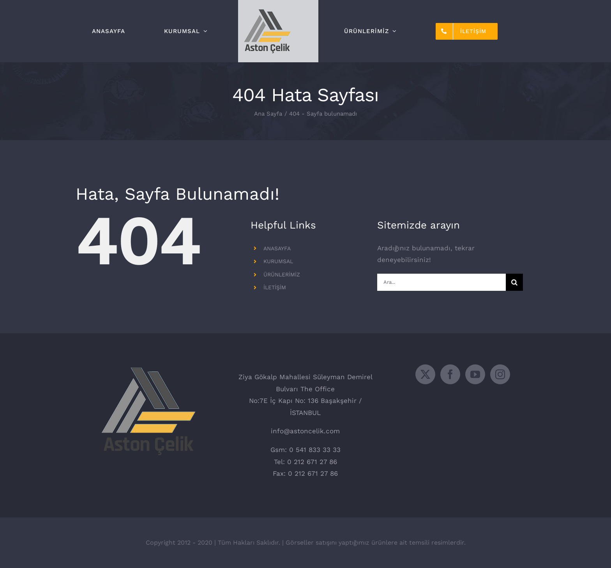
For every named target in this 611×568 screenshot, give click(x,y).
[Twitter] (425, 374)
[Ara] (514, 282)
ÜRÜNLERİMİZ (281, 274)
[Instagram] (500, 374)
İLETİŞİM (274, 287)
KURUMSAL (278, 261)
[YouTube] (475, 374)
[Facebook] (450, 374)
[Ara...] (441, 282)
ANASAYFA (277, 248)
